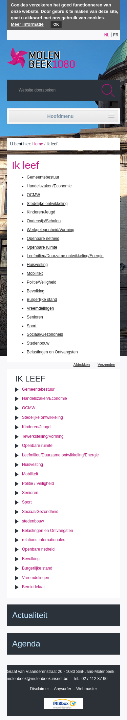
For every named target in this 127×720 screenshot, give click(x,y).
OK (56, 24)
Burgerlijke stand (42, 299)
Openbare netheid (43, 238)
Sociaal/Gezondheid (45, 334)
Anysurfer (62, 688)
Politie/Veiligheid (41, 282)
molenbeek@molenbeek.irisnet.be (37, 678)
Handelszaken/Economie (49, 186)
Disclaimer (39, 688)
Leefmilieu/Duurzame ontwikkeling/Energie (65, 255)
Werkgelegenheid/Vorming (51, 229)
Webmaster (86, 688)
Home (37, 144)
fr (116, 35)
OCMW (33, 194)
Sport (32, 326)
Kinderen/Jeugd (41, 212)
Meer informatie (27, 24)
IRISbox (63, 703)
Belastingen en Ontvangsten (52, 352)
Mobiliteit (35, 273)
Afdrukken (81, 365)
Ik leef (30, 378)
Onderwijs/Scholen (44, 221)
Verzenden (106, 365)
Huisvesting (37, 264)
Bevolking (35, 291)
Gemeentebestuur (43, 177)
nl (106, 35)
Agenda (26, 643)
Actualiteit (29, 615)
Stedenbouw (38, 343)
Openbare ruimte (42, 247)
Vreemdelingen (40, 308)
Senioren (35, 317)
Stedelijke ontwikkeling (47, 203)
